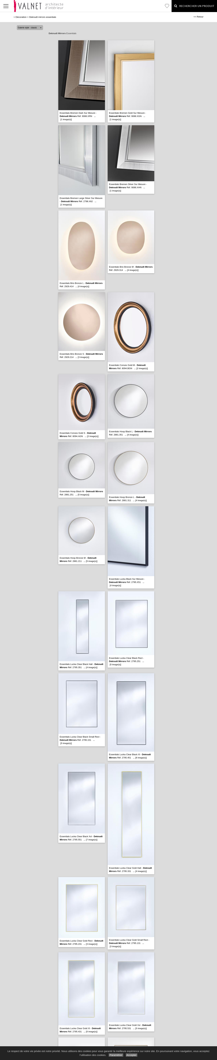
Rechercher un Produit (194, 6)
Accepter (131, 1055)
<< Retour (198, 16)
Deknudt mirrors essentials (42, 17)
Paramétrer (116, 1055)
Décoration (21, 17)
